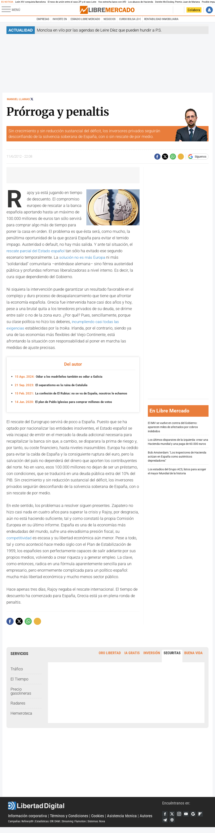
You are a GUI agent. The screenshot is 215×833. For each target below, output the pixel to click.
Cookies (97, 820)
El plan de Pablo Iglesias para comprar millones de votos (67, 406)
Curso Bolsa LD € (130, 19)
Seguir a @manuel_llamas (31, 99)
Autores (146, 820)
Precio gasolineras (21, 695)
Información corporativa (27, 820)
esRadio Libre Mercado (85, 19)
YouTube (188, 819)
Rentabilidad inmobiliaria (161, 19)
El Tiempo (19, 683)
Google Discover (196, 819)
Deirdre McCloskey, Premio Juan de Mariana (177, 2)
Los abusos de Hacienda (140, 2)
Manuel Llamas (18, 99)
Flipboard (165, 825)
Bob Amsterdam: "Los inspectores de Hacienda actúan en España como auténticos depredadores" (177, 459)
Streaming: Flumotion (74, 826)
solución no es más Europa (83, 257)
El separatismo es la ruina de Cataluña (53, 385)
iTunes (181, 825)
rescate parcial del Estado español (36, 250)
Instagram (181, 819)
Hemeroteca (21, 717)
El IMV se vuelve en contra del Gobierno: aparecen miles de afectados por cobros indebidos (173, 429)
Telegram (173, 825)
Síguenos (200, 156)
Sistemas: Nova (96, 826)
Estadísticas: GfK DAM (47, 826)
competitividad (19, 542)
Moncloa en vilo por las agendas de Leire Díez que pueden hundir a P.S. (99, 30)
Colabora (194, 10)
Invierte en (60, 19)
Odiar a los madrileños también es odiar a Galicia (61, 376)
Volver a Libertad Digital (157, 9)
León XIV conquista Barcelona (30, 2)
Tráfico (17, 673)
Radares (18, 707)
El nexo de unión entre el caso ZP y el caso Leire (72, 2)
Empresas (43, 19)
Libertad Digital (85, 811)
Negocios (109, 19)
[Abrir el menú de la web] (40, 10)
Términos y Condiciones (69, 820)
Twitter (173, 819)
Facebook (165, 819)
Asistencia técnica (122, 820)
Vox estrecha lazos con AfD (112, 2)
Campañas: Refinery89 (20, 826)
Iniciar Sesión (209, 9)
